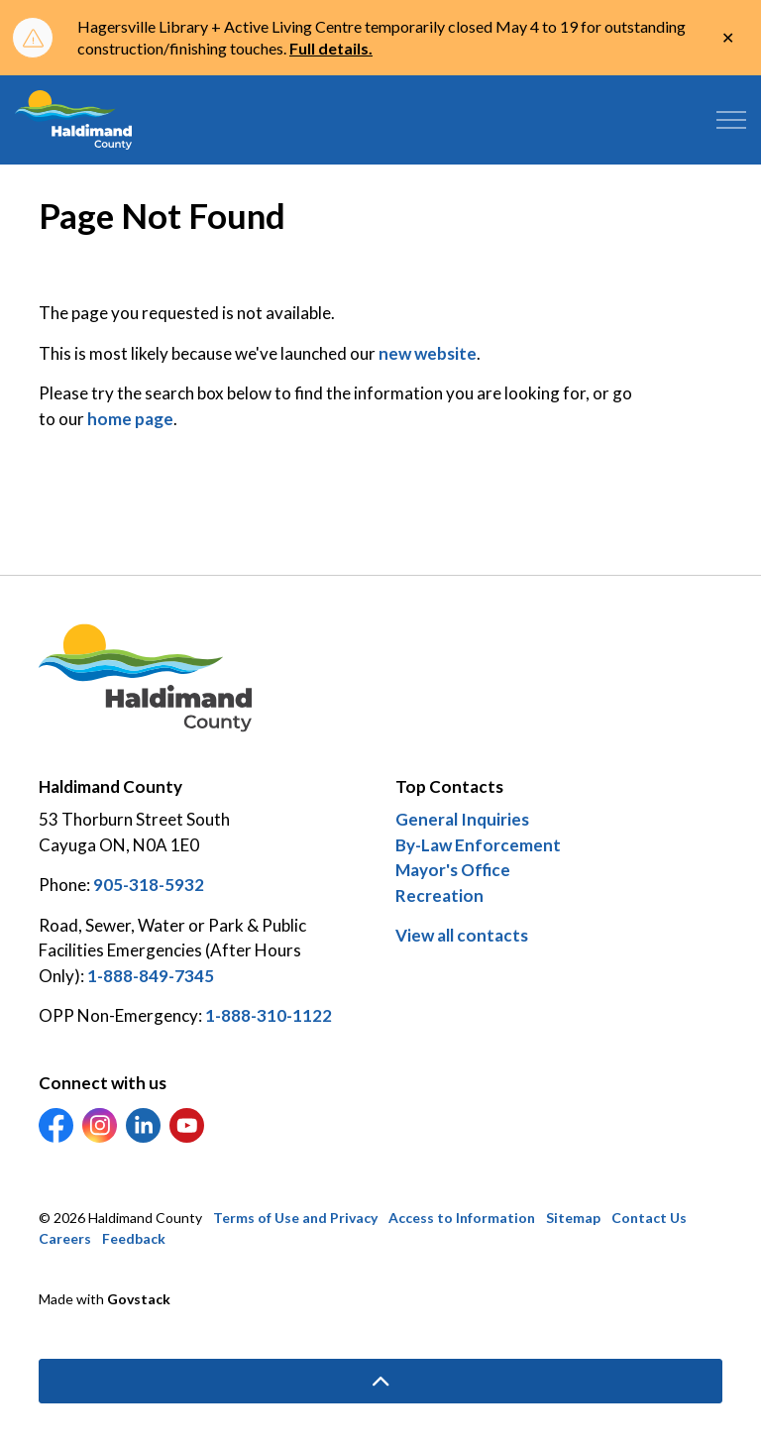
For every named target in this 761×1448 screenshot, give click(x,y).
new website (428, 353)
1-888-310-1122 (268, 1015)
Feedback (133, 1238)
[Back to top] (380, 1381)
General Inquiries (462, 819)
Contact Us (649, 1217)
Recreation (439, 895)
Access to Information (461, 1217)
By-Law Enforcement (478, 845)
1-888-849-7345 (150, 975)
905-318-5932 (148, 884)
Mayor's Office (452, 869)
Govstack (138, 1298)
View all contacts (461, 935)
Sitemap (573, 1217)
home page (130, 418)
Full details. (331, 48)
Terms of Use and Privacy (295, 1217)
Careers (65, 1238)
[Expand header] (731, 120)
